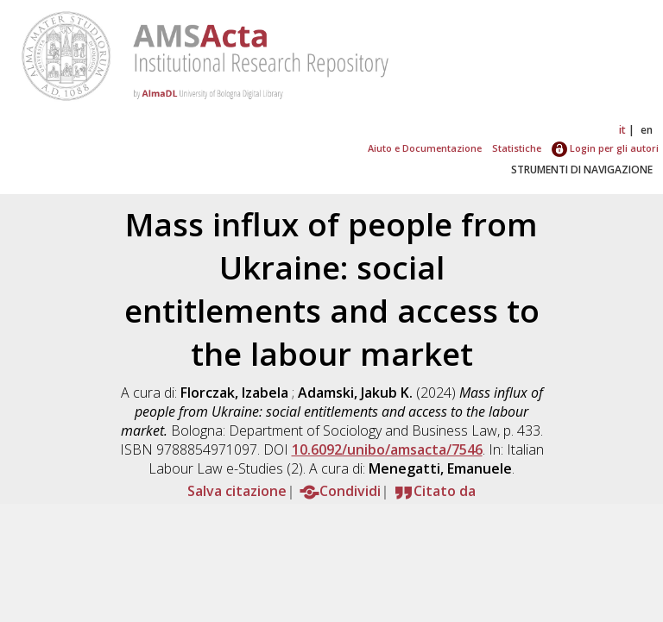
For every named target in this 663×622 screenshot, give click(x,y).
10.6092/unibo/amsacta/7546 (387, 449)
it (622, 130)
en (647, 130)
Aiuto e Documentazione (425, 147)
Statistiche (516, 147)
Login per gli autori (605, 147)
